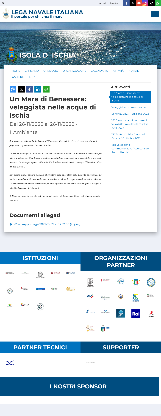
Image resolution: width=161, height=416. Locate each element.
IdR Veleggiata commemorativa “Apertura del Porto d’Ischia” (130, 149)
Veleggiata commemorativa (128, 107)
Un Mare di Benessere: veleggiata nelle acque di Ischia (127, 97)
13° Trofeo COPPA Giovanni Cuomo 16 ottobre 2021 (128, 136)
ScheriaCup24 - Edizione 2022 (130, 114)
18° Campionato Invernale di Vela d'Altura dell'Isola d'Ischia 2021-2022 (129, 124)
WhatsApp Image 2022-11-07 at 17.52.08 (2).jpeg (45, 224)
